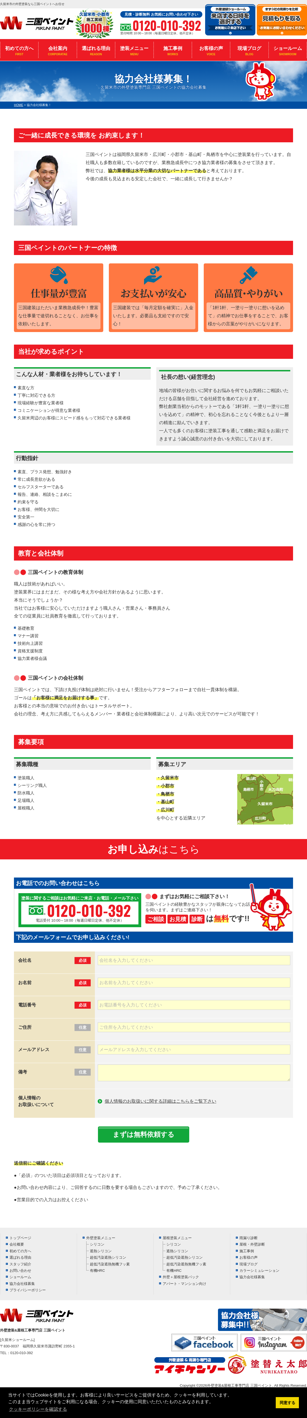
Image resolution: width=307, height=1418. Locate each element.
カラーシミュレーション (259, 1270)
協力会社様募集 (22, 1284)
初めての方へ (19, 51)
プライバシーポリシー (27, 1290)
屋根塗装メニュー (177, 1238)
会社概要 (16, 1244)
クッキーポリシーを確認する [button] (38, 1409)
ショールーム (288, 51)
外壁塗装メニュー (100, 1238)
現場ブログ (249, 51)
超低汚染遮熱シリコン (108, 1257)
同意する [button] (287, 1402)
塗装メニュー (134, 51)
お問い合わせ (20, 1270)
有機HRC (97, 1270)
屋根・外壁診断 (252, 1244)
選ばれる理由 (96, 51)
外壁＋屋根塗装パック (181, 1277)
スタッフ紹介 (20, 1264)
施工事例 (173, 51)
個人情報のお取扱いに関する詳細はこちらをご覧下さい (160, 1101)
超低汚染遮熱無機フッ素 (110, 1264)
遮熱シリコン (101, 1251)
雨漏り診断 (248, 1238)
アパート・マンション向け (184, 1284)
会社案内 (57, 51)
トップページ (20, 1238)
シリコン (97, 1244)
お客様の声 (211, 51)
